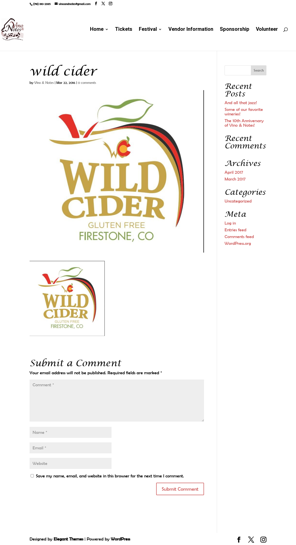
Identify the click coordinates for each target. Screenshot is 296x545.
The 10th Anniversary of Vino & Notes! (244, 123)
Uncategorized (238, 201)
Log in (230, 223)
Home (97, 30)
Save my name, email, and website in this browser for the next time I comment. (110, 475)
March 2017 (235, 178)
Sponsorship (234, 30)
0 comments (87, 83)
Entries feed (235, 229)
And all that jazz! (241, 102)
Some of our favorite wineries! (244, 111)
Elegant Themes (68, 538)
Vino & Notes (44, 83)
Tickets (123, 30)
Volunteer (267, 30)
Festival (148, 30)
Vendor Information (190, 30)
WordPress (120, 538)
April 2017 (234, 172)
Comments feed (239, 236)
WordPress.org (238, 243)
